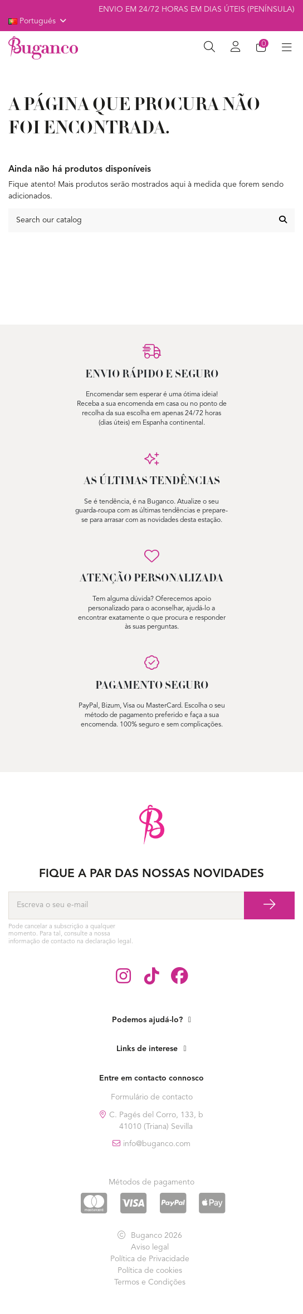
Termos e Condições (149, 1282)
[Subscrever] (269, 905)
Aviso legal (150, 1247)
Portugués (38, 21)
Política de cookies (150, 1271)
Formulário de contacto (152, 1097)
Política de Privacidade (149, 1259)
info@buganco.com (156, 1144)
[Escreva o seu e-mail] (126, 905)
